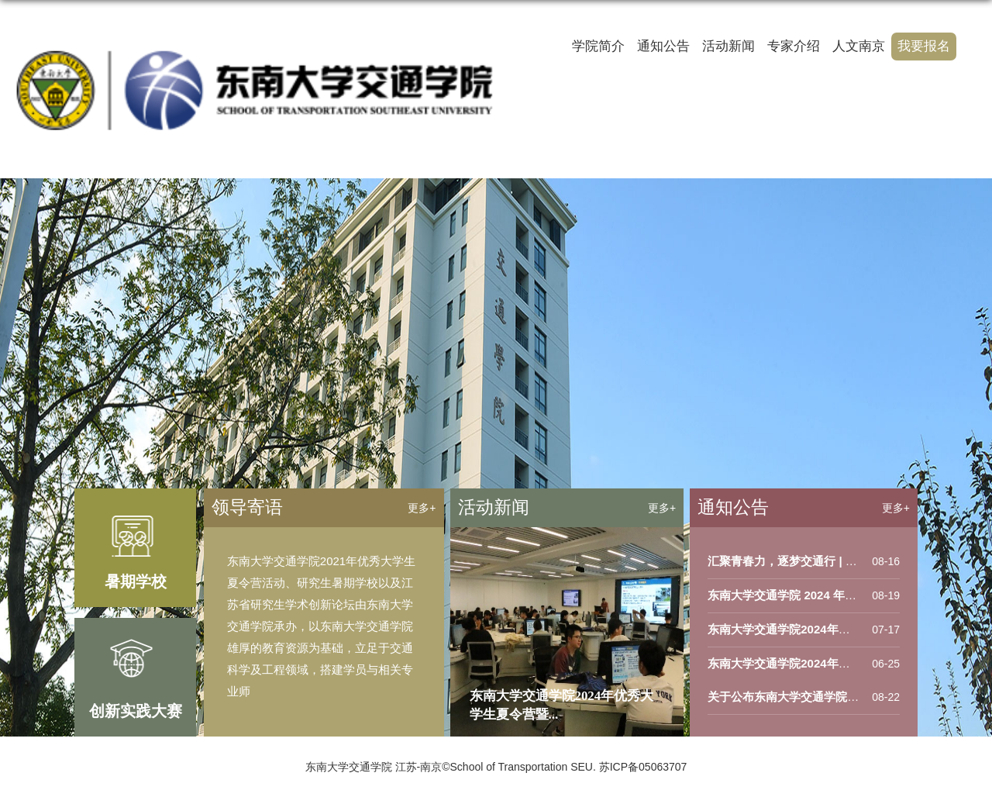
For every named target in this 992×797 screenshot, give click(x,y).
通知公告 (663, 46)
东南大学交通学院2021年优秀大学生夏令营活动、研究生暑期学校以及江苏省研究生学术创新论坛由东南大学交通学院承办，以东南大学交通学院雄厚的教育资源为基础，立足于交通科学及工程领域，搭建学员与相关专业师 (321, 626)
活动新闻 (728, 46)
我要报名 (923, 46)
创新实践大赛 (135, 710)
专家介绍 (793, 46)
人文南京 (858, 46)
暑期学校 (136, 581)
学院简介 (598, 46)
